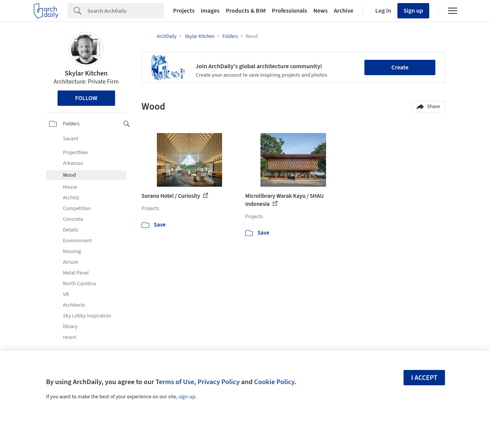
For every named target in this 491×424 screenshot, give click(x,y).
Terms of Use (174, 382)
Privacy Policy (219, 382)
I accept (424, 378)
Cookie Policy (274, 382)
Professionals (289, 11)
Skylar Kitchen (86, 73)
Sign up (413, 11)
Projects (183, 11)
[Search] (125, 10)
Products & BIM (245, 11)
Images (210, 11)
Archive (343, 11)
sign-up (186, 397)
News (320, 11)
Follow (86, 98)
